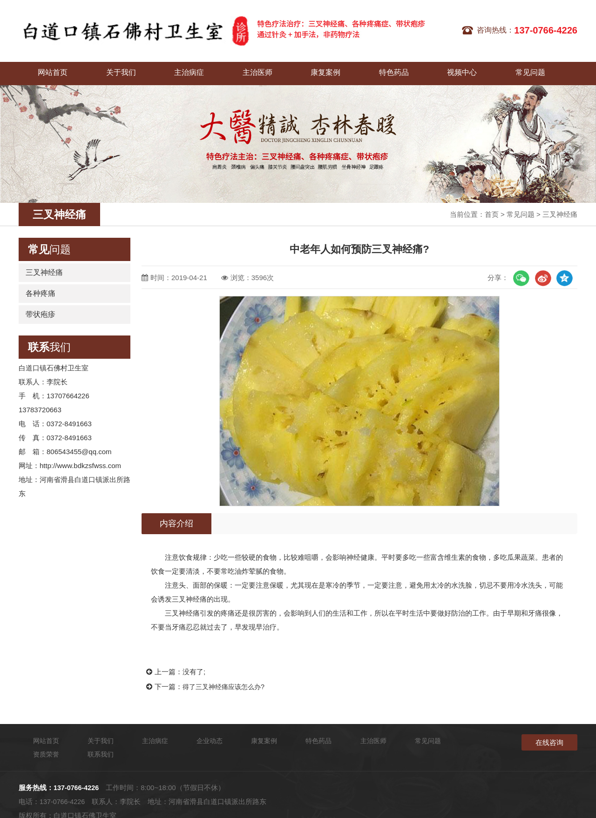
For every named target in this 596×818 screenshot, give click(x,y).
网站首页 (46, 68)
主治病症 (158, 68)
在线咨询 (549, 736)
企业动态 (493, 68)
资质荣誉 (399, 735)
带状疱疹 (40, 309)
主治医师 (214, 68)
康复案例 (270, 68)
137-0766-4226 (77, 771)
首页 (492, 209)
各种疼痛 (40, 288)
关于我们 (102, 68)
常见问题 (438, 68)
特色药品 (326, 68)
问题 (49, 244)
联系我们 (549, 68)
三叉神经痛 (559, 209)
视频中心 (382, 68)
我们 (49, 341)
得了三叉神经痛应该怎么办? (226, 680)
